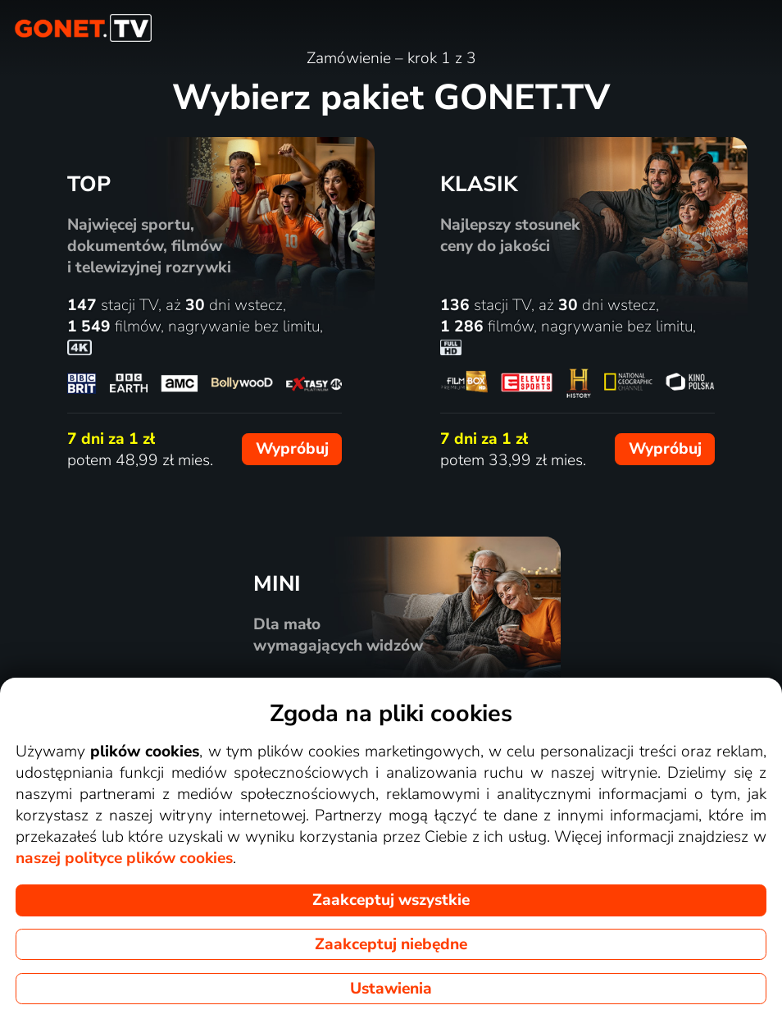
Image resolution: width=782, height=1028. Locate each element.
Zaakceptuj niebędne (391, 944)
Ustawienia (391, 988)
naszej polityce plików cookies (124, 858)
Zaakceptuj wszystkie (391, 900)
